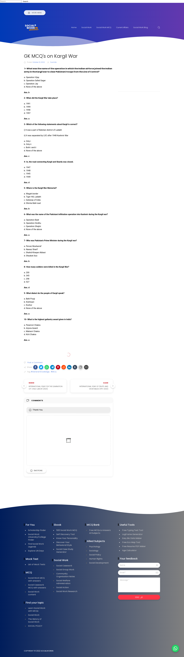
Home (74, 27)
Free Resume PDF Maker (134, 546)
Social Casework (64, 565)
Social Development (99, 562)
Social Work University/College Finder (37, 537)
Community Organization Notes (65, 575)
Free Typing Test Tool (132, 530)
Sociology (93, 550)
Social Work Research (66, 591)
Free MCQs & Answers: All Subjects (100, 531)
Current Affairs (122, 27)
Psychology (94, 546)
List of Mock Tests (36, 564)
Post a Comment (35, 362)
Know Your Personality (67, 538)
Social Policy (95, 554)
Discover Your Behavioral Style (64, 544)
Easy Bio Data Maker (132, 538)
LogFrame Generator (132, 534)
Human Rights (95, 558)
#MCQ (53, 372)
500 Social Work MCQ (66, 530)
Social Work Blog (140, 27)
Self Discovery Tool (65, 534)
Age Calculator (129, 550)
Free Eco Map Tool (131, 542)
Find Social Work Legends (36, 545)
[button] (35, 367)
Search (25, 1)
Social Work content (33, 593)
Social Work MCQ (103, 27)
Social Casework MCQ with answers (37, 586)
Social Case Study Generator (64, 550)
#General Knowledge (40, 372)
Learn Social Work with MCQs (36, 609)
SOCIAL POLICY (35, 626)
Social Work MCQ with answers (36, 579)
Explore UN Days (36, 550)
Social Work (86, 27)
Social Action (62, 587)
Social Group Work (65, 569)
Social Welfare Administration (63, 582)
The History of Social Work (34, 620)
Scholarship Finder (37, 530)
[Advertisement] (139, 70)
